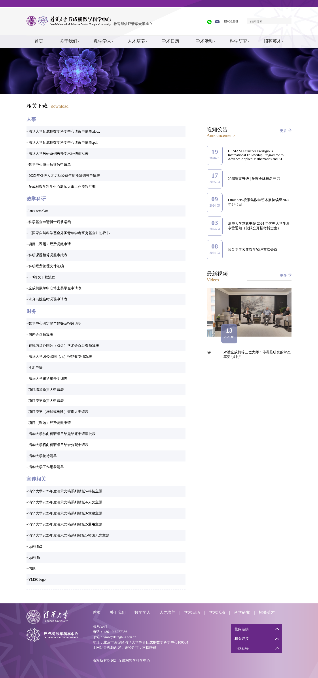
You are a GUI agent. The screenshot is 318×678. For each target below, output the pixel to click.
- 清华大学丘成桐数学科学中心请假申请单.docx (63, 131)
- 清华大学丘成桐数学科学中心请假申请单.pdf (62, 142)
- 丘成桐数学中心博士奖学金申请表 (53, 288)
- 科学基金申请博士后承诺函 (48, 222)
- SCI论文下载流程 (40, 277)
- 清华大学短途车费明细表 (46, 378)
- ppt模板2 (34, 546)
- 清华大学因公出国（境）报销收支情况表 (59, 356)
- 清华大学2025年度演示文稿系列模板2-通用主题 (64, 524)
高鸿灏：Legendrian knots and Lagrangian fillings (252, 352)
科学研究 (238, 41)
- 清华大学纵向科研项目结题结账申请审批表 (61, 434)
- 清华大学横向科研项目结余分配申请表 (57, 445)
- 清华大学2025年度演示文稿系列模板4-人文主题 (64, 502)
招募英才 (272, 41)
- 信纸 (31, 568)
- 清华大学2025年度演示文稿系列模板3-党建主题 (64, 513)
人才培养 (136, 41)
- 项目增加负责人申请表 (45, 390)
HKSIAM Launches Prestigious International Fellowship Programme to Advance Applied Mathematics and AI (256, 155)
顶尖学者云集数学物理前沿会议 (252, 249)
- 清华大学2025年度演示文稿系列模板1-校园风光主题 (67, 535)
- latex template (37, 211)
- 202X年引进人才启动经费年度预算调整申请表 (63, 175)
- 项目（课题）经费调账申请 (48, 244)
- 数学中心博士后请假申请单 (48, 164)
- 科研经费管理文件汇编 (45, 266)
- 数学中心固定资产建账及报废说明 (53, 323)
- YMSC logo (36, 579)
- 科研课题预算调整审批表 (46, 255)
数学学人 (102, 41)
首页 (38, 41)
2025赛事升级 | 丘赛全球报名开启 (254, 179)
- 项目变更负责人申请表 (45, 401)
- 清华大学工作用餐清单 (45, 467)
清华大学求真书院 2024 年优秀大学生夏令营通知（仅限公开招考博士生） (259, 226)
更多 (283, 131)
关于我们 (68, 41)
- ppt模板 (33, 557)
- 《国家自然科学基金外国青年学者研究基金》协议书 (68, 233)
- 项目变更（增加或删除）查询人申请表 (57, 412)
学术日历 (170, 41)
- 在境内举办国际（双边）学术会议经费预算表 (62, 345)
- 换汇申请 (34, 367)
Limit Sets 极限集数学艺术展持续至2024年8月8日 (258, 202)
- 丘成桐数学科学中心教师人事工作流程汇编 (61, 186)
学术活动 (204, 41)
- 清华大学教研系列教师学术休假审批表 (57, 153)
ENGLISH (231, 21)
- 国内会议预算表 (39, 334)
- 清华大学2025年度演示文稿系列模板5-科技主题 (64, 491)
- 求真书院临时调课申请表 (46, 299)
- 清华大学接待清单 (41, 456)
